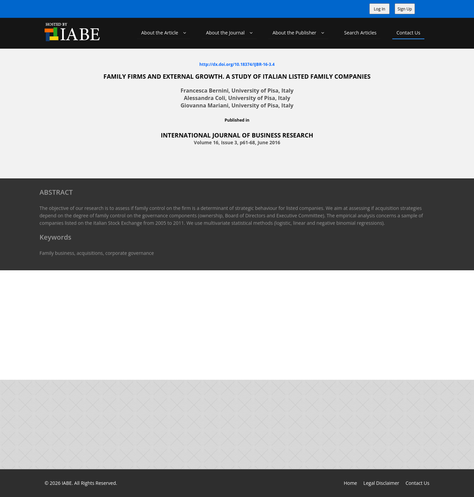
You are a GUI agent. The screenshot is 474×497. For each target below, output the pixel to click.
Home (350, 483)
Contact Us (408, 32)
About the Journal (229, 32)
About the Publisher (298, 32)
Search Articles (360, 32)
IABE (67, 483)
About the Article (163, 32)
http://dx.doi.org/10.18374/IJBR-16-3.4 (237, 64)
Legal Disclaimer (381, 483)
